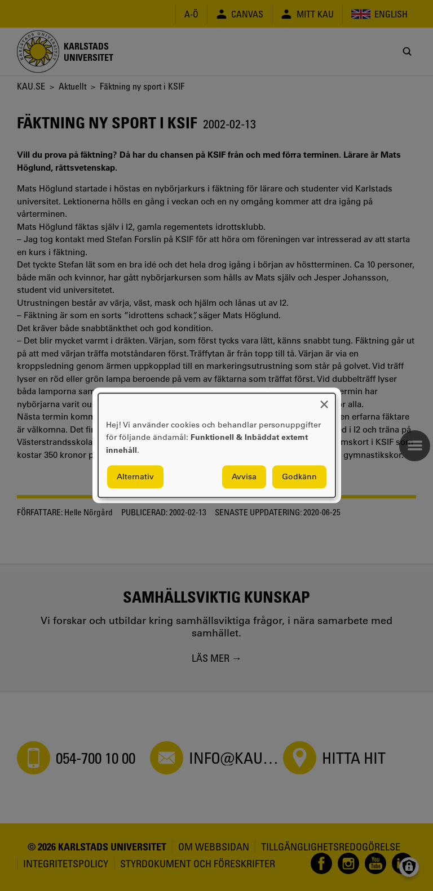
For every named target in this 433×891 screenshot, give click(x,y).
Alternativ (135, 477)
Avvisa (244, 477)
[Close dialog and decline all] (324, 400)
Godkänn (299, 477)
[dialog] (216, 445)
